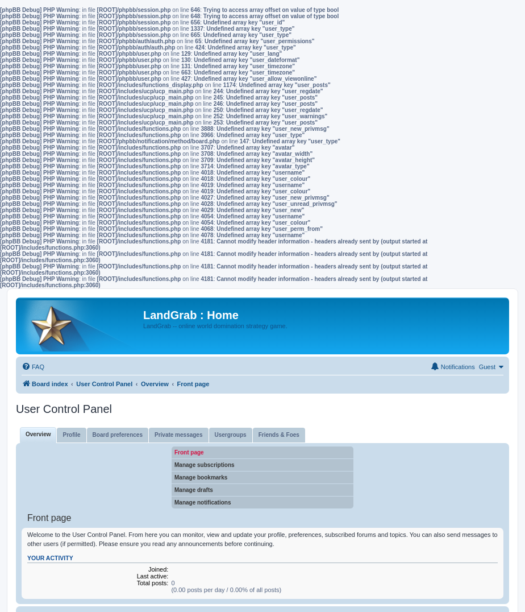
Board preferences (118, 435)
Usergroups (231, 435)
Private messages (179, 435)
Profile (71, 435)
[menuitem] (33, 367)
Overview (38, 434)
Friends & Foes (279, 435)
